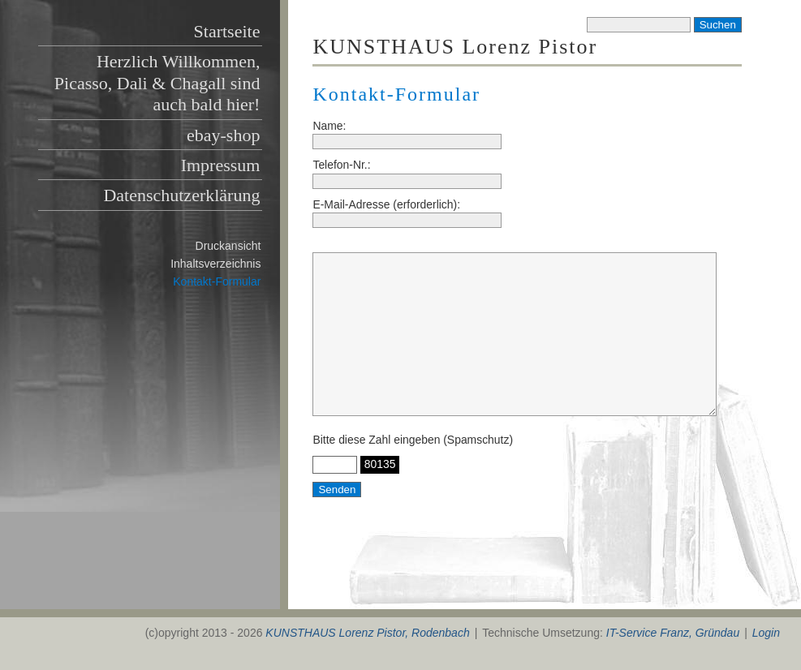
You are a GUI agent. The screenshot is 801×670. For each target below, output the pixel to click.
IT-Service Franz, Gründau (672, 632)
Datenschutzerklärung (181, 195)
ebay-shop (223, 135)
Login (766, 632)
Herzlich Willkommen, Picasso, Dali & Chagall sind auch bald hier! (157, 82)
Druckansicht (228, 245)
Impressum (221, 165)
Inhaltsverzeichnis (215, 263)
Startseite (227, 31)
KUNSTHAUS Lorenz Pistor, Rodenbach (367, 632)
